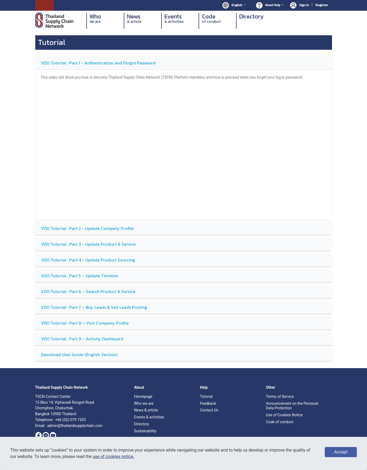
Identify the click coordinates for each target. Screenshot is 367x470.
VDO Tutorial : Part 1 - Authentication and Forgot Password (98, 63)
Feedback (208, 403)
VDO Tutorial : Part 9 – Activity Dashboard (82, 339)
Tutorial (206, 396)
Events (180, 18)
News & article (146, 410)
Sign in (300, 5)
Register (321, 5)
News (143, 18)
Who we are (143, 403)
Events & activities (149, 417)
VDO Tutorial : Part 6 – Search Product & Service (88, 291)
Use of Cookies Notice (284, 415)
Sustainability (145, 431)
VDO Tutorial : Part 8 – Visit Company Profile (85, 323)
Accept (340, 451)
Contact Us (209, 410)
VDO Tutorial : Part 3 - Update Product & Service (88, 244)
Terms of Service (280, 396)
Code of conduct (279, 422)
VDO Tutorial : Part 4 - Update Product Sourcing (88, 260)
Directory (251, 17)
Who (105, 18)
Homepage (143, 396)
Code (217, 18)
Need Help (268, 5)
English (232, 5)
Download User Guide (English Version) (79, 354)
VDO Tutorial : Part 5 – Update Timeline (79, 275)
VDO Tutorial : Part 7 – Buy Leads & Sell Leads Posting (94, 307)
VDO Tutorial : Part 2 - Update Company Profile (87, 228)
